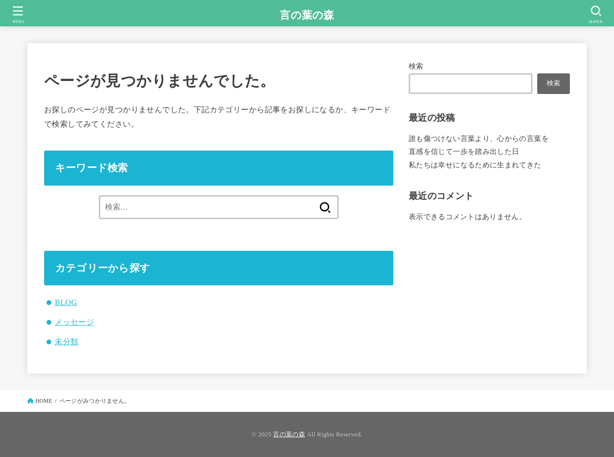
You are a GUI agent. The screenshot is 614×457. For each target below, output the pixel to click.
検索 (416, 66)
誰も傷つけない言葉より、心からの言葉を (479, 138)
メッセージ (74, 322)
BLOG (66, 302)
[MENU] (18, 14)
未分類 (66, 341)
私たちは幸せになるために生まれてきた (475, 165)
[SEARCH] (596, 14)
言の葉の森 (307, 15)
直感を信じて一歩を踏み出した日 (464, 151)
